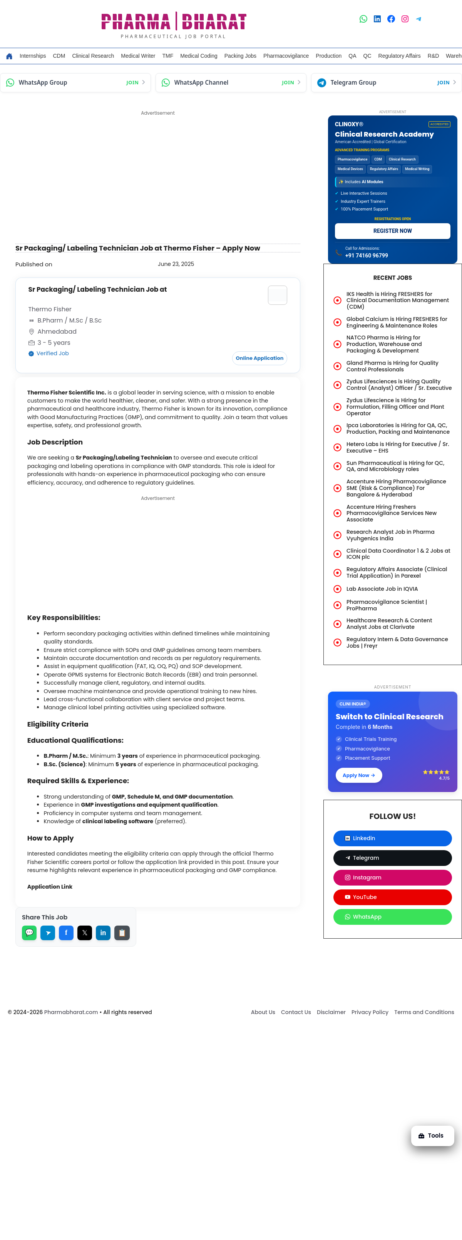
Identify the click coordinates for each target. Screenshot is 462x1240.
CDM (59, 56)
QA (352, 56)
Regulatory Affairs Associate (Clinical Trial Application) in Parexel (396, 572)
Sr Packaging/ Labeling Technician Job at (100, 289)
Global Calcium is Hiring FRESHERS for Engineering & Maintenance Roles (396, 322)
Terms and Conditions (424, 1036)
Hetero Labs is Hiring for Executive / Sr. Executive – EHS (397, 447)
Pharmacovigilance (286, 56)
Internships (33, 56)
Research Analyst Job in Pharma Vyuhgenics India (390, 535)
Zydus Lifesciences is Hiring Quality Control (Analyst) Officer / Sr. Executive (399, 385)
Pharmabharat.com (71, 1036)
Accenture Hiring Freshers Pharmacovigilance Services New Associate (391, 513)
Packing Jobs (240, 56)
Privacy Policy (370, 1036)
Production (328, 56)
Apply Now (359, 775)
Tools (428, 1131)
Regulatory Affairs (399, 56)
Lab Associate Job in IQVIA (382, 589)
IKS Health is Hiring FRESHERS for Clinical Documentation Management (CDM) (397, 300)
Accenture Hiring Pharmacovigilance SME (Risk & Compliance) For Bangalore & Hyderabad (396, 488)
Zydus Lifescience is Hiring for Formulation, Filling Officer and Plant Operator (395, 406)
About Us (263, 1036)
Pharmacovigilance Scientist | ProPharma (386, 605)
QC (367, 56)
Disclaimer (331, 1036)
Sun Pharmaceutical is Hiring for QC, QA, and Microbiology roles (395, 466)
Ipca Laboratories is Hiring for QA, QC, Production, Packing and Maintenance (398, 428)
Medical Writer (138, 56)
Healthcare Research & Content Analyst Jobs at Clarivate (389, 624)
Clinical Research (93, 56)
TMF (168, 56)
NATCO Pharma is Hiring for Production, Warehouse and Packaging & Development (384, 344)
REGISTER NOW (392, 231)
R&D (433, 56)
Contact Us (296, 1036)
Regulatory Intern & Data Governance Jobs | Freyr (397, 642)
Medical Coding (199, 56)
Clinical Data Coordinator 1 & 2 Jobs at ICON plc (398, 554)
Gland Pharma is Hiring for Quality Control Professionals (392, 366)
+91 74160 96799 (366, 255)
